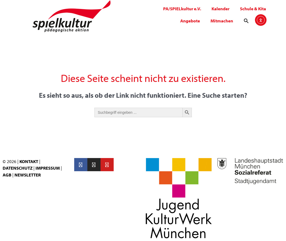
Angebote (190, 20)
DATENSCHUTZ (18, 168)
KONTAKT (28, 161)
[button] (246, 21)
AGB (7, 175)
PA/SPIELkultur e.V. (182, 8)
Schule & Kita (253, 8)
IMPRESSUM (48, 168)
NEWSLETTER (27, 175)
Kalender (220, 8)
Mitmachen (221, 20)
